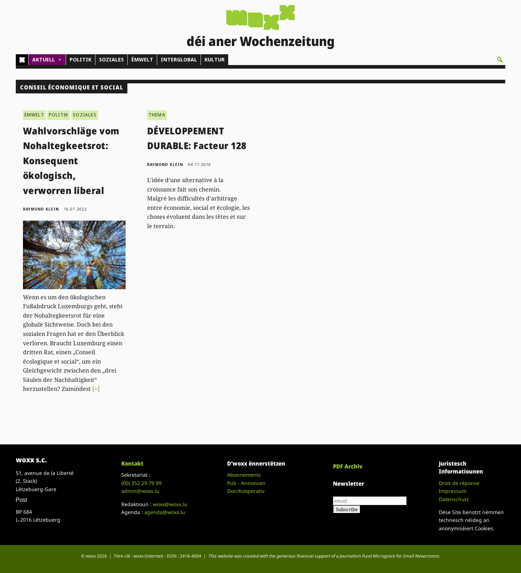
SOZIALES (111, 59)
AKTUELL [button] (47, 59)
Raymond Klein (41, 209)
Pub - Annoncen (246, 483)
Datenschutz (454, 499)
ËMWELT (142, 59)
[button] (499, 59)
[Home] (22, 59)
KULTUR (215, 59)
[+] (96, 389)
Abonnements (244, 474)
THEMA (157, 115)
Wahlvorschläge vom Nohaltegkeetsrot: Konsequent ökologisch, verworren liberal (71, 160)
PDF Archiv (347, 466)
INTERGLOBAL (179, 59)
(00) (141, 483)
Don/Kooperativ (245, 490)
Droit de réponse (459, 483)
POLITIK (80, 59)
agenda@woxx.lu (164, 512)
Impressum (452, 490)
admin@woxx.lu (140, 490)
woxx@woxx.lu (170, 504)
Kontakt (132, 463)
